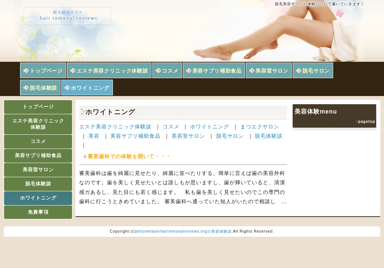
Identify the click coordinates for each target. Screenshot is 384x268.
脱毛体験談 (43, 88)
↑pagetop (365, 121)
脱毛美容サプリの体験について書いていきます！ (320, 4)
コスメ (170, 71)
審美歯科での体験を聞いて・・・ (129, 156)
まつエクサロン (259, 127)
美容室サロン (272, 71)
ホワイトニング (90, 88)
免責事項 (38, 212)
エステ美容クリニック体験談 (112, 71)
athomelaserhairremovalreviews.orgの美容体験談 (183, 231)
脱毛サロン (316, 71)
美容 (94, 136)
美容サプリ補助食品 (217, 71)
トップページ (46, 71)
